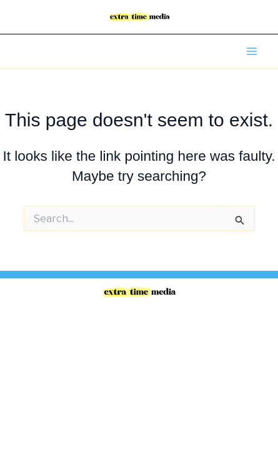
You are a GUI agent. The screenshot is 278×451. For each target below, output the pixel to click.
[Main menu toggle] (252, 51)
